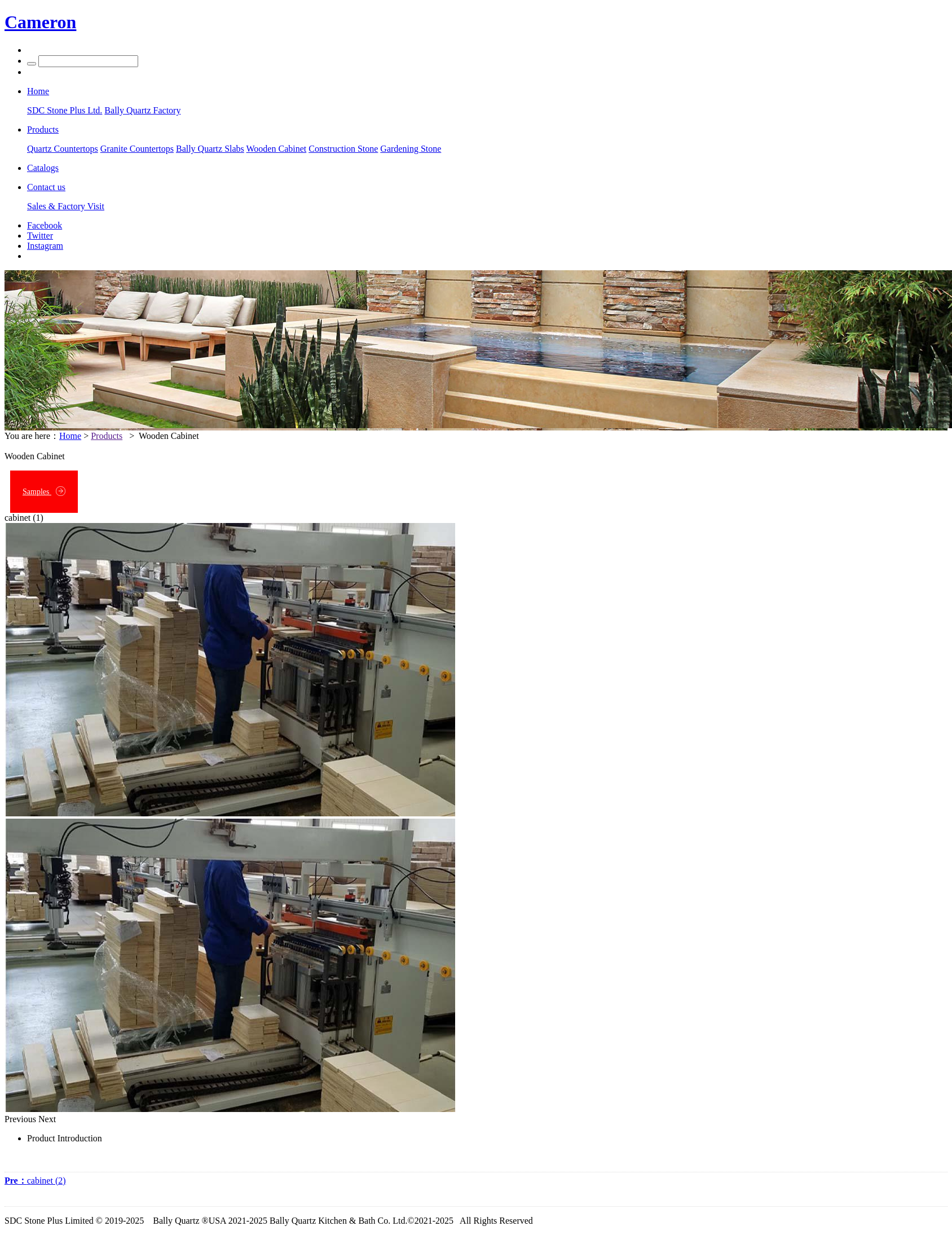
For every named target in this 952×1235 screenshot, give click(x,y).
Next (47, 1119)
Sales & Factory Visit (65, 206)
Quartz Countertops (62, 148)
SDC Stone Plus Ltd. (64, 110)
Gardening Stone (410, 148)
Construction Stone (343, 148)
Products (106, 436)
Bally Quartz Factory (142, 110)
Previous (20, 1119)
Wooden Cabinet (276, 148)
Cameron (40, 22)
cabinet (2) (35, 1180)
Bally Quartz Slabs (210, 148)
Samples (44, 491)
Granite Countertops (137, 148)
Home (70, 436)
